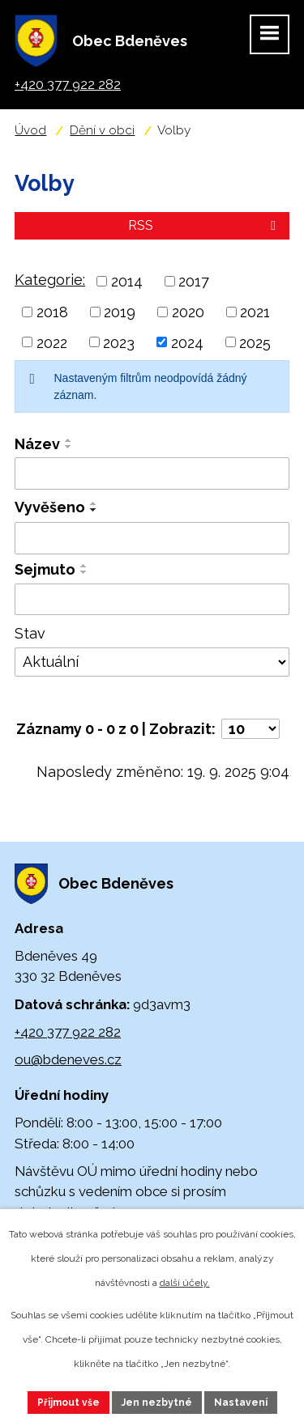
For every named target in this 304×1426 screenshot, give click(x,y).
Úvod (30, 130)
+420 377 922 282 (68, 1032)
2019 (119, 311)
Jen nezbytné (157, 1402)
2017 (193, 281)
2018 (52, 311)
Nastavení (241, 1402)
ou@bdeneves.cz (68, 1059)
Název (37, 443)
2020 (188, 311)
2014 (127, 281)
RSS (204, 225)
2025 (255, 341)
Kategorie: (50, 279)
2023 (119, 341)
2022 (51, 341)
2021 (255, 311)
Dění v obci (102, 130)
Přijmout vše (68, 1402)
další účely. (185, 1282)
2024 (187, 341)
